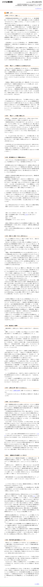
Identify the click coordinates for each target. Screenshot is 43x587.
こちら (26, 214)
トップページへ (38, 8)
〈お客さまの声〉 (17, 390)
